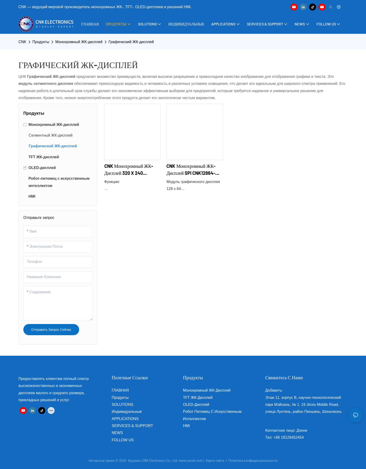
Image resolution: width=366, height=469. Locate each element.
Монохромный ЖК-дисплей (78, 42)
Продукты (40, 42)
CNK (22, 42)
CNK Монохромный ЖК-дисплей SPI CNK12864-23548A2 (190, 169)
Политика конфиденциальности (252, 460)
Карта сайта (215, 460)
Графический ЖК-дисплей (131, 42)
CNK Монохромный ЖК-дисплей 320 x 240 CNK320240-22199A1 (128, 169)
